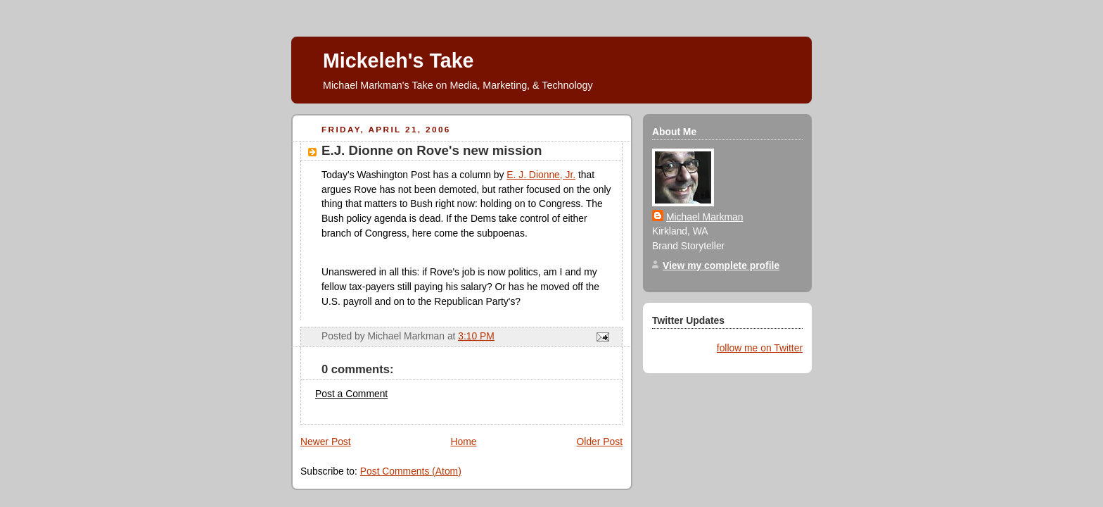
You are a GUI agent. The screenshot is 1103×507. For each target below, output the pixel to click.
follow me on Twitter (760, 347)
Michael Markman (704, 217)
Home (464, 441)
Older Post (600, 441)
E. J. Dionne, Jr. (540, 174)
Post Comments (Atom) (410, 471)
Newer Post (325, 441)
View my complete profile (721, 265)
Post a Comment (351, 393)
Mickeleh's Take (398, 60)
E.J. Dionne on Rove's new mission (431, 150)
